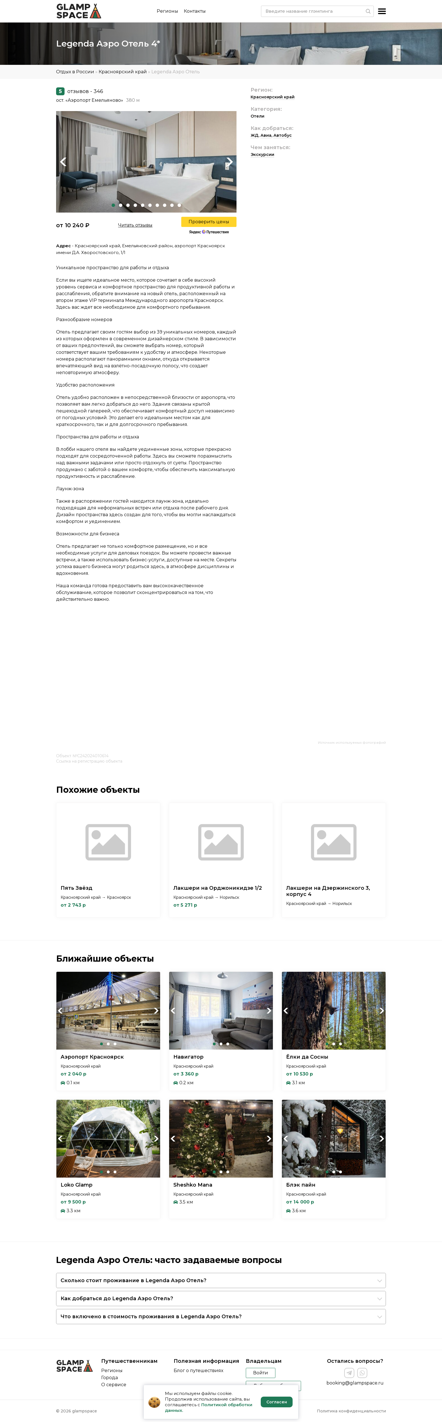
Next (229, 162)
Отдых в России (75, 71)
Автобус (282, 135)
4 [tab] (135, 205)
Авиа (265, 135)
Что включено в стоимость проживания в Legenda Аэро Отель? (151, 1316)
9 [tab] (172, 205)
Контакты (195, 11)
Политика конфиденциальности (351, 1411)
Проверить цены (209, 221)
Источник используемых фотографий (352, 742)
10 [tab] (179, 205)
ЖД (254, 135)
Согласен (276, 1402)
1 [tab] (113, 205)
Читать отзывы (135, 225)
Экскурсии (262, 154)
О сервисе (113, 1384)
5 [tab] (142, 205)
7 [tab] (157, 205)
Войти (260, 1372)
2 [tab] (120, 205)
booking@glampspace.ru (355, 1383)
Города (109, 1377)
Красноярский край (123, 71)
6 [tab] (150, 205)
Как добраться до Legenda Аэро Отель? (117, 1298)
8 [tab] (164, 205)
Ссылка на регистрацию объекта (89, 761)
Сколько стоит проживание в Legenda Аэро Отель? (133, 1280)
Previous (63, 162)
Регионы (167, 11)
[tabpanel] (146, 162)
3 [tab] (128, 205)
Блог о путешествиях (198, 1370)
